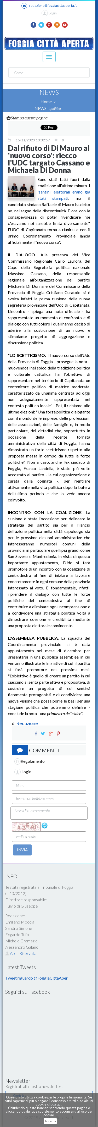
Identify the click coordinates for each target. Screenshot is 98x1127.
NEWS (40, 108)
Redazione (27, 723)
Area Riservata (20, 953)
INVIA (22, 849)
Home (46, 101)
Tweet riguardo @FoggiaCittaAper (36, 977)
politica (55, 109)
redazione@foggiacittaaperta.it (49, 6)
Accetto (50, 1121)
